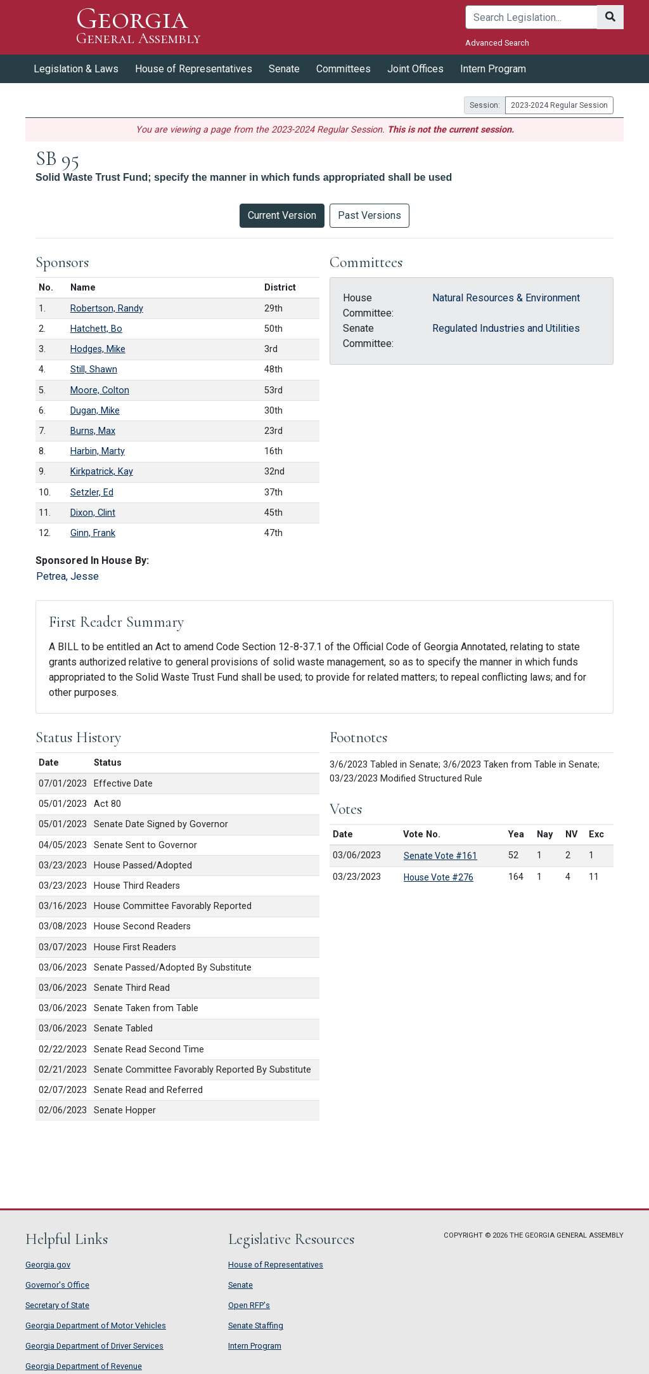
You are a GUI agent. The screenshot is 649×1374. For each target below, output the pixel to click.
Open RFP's (249, 1305)
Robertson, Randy (106, 308)
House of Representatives (193, 69)
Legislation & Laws (76, 69)
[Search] (531, 17)
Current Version (282, 215)
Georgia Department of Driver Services (94, 1346)
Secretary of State (57, 1305)
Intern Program (493, 69)
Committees (343, 69)
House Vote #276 (438, 877)
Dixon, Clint (92, 512)
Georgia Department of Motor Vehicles (95, 1325)
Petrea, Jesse (67, 576)
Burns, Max (92, 431)
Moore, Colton (99, 390)
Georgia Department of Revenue (83, 1366)
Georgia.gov (47, 1264)
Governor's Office (57, 1285)
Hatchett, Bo (96, 329)
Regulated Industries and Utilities (506, 328)
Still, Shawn (93, 369)
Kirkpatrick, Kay (101, 471)
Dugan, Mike (95, 410)
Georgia (138, 27)
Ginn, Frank (92, 533)
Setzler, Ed (91, 492)
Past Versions (369, 215)
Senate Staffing (255, 1325)
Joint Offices (415, 69)
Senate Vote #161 (440, 856)
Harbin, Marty (97, 451)
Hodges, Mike (97, 349)
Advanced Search (497, 43)
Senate (284, 69)
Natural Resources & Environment (506, 298)
